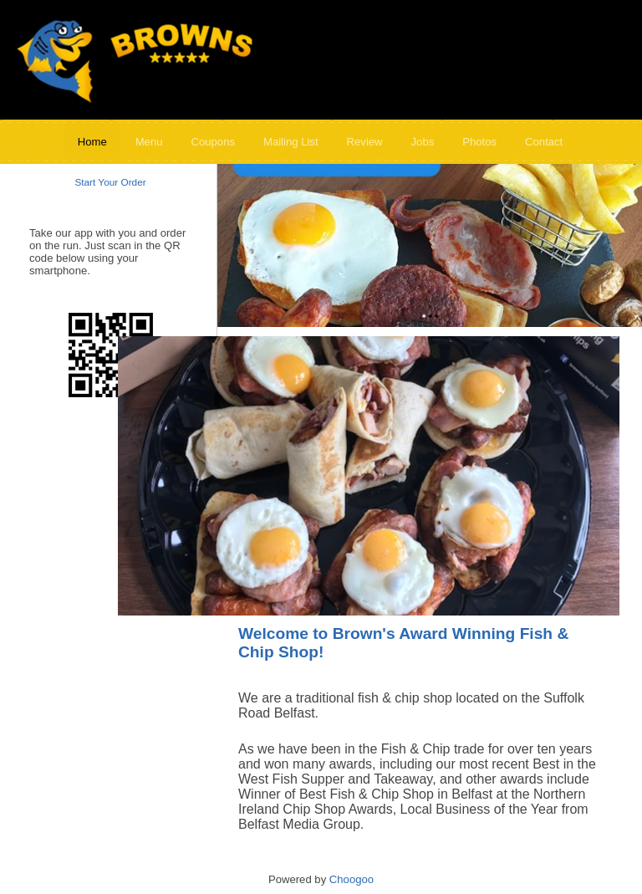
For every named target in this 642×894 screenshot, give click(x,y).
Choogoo (351, 879)
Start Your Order (109, 182)
